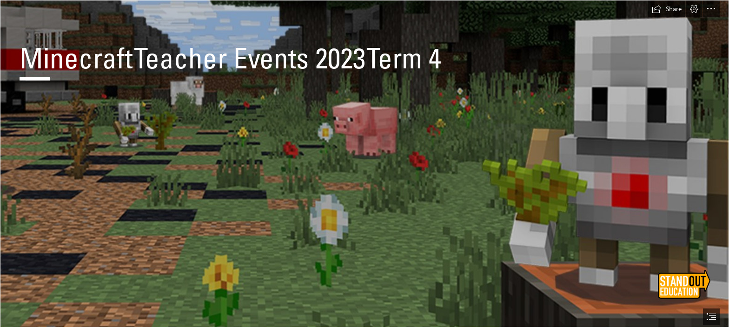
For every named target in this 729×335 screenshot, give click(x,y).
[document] (364, 167)
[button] (666, 8)
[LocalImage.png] (364, 164)
